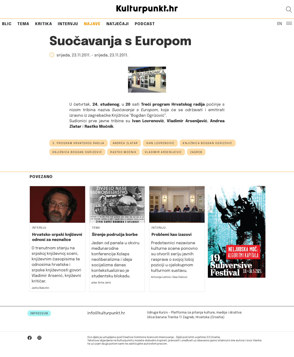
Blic (7, 24)
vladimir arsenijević (163, 152)
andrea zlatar (125, 143)
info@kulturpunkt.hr (106, 313)
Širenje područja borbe (115, 235)
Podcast (145, 24)
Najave (92, 24)
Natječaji (117, 24)
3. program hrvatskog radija (78, 143)
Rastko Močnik (123, 152)
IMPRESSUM (39, 313)
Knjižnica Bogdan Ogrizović (207, 143)
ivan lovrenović (160, 143)
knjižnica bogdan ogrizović (77, 152)
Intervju (68, 24)
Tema (23, 24)
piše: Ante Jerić (101, 282)
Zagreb (196, 152)
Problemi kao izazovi (171, 235)
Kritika (43, 24)
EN (279, 23)
